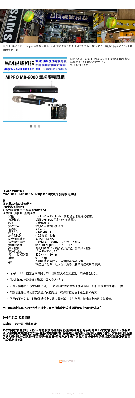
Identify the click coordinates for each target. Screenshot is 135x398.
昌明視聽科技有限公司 (64, 4)
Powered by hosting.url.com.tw (67, 393)
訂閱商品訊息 (69, 361)
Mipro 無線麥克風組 (38, 46)
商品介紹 (17, 46)
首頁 (5, 46)
